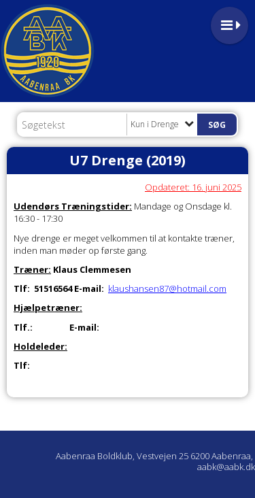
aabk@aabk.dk (226, 467)
